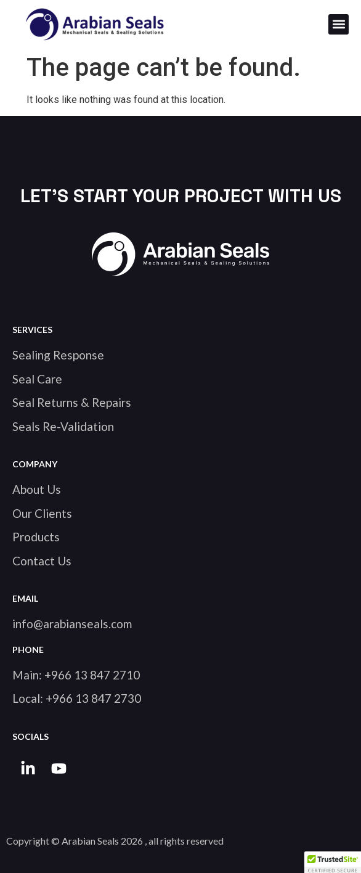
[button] (338, 24)
